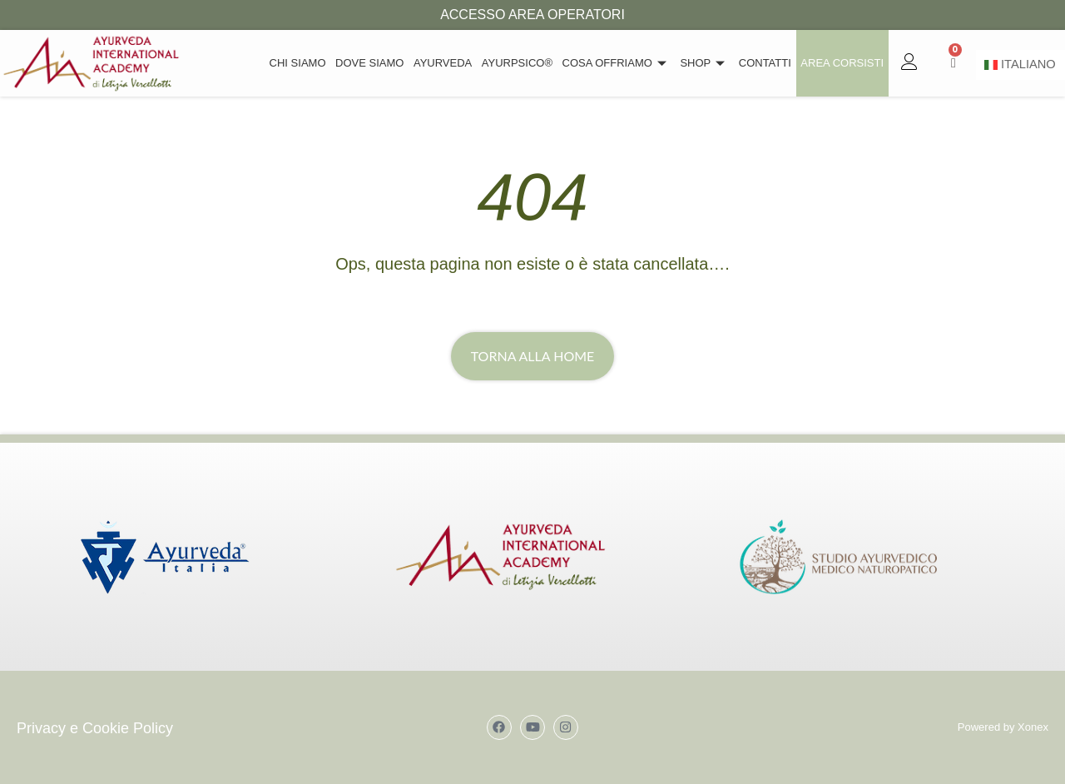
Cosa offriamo (621, 63)
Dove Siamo (378, 63)
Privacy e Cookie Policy (95, 728)
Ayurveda (449, 63)
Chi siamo (307, 63)
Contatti (767, 63)
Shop (707, 63)
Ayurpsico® (523, 63)
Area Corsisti (842, 63)
